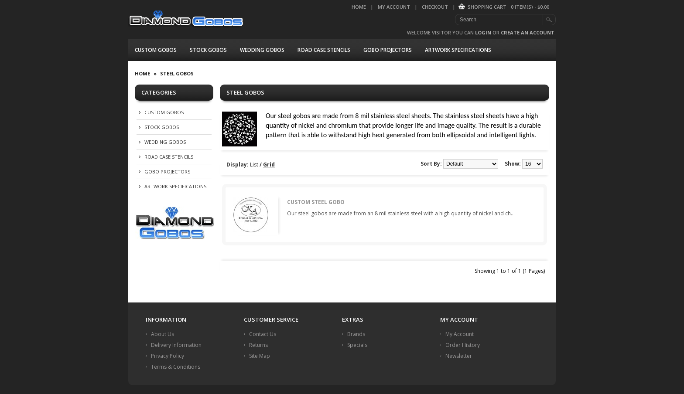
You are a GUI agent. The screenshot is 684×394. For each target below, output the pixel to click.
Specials (357, 345)
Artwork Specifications (458, 50)
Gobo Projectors (387, 50)
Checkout (435, 6)
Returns (258, 345)
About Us (162, 334)
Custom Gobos (156, 50)
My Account (394, 6)
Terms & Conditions (175, 366)
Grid (269, 164)
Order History (462, 345)
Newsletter (458, 356)
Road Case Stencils (324, 50)
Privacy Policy (167, 356)
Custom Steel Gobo (316, 202)
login (483, 32)
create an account (527, 32)
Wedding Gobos (262, 50)
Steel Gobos (177, 73)
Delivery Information (176, 345)
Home (359, 6)
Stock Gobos (208, 50)
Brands (356, 334)
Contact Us (262, 334)
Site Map (259, 356)
